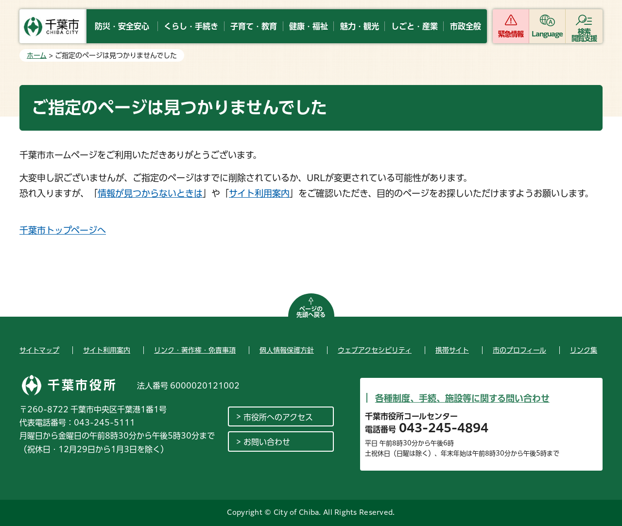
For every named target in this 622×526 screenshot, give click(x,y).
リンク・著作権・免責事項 (195, 350)
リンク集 (583, 350)
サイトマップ (39, 350)
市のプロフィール (519, 350)
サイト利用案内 (259, 193)
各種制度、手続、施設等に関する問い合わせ (462, 398)
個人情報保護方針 (286, 350)
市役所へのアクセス (278, 417)
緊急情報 (510, 34)
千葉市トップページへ (62, 230)
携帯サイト (452, 350)
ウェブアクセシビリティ (375, 350)
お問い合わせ (266, 442)
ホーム (37, 55)
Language (547, 34)
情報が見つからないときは (150, 193)
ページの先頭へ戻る (311, 312)
